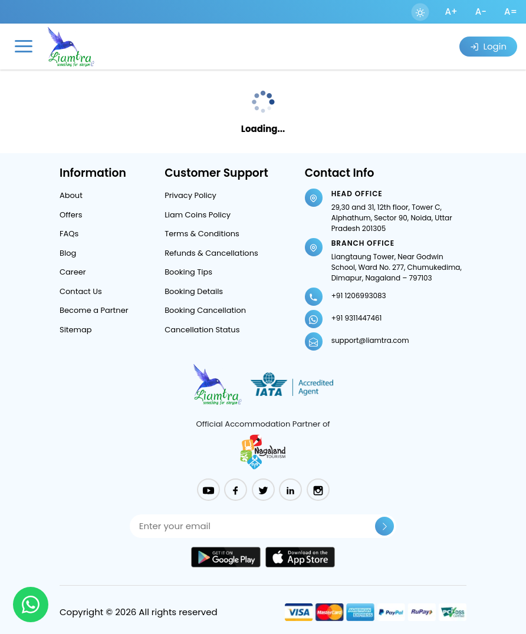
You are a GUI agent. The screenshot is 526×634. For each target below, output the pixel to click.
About (71, 195)
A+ (451, 11)
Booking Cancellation (205, 310)
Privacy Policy (190, 195)
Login (488, 46)
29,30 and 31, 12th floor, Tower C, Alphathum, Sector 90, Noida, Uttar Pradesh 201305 (391, 217)
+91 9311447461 (356, 318)
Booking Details (194, 291)
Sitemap (76, 329)
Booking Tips (188, 272)
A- (480, 11)
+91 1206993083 (358, 295)
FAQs (69, 233)
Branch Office (363, 243)
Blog (68, 253)
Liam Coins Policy (198, 214)
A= (510, 11)
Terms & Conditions (202, 233)
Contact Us (81, 291)
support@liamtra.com (370, 340)
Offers (71, 214)
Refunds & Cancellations (211, 253)
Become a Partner (94, 310)
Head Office (357, 194)
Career (73, 272)
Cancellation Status (202, 329)
